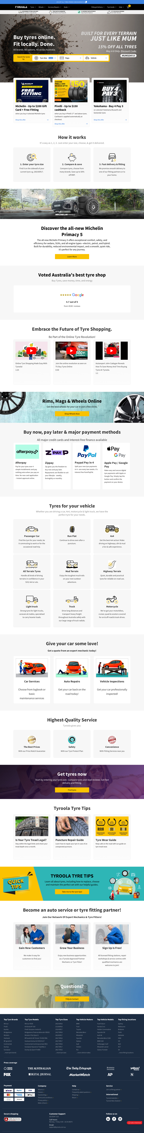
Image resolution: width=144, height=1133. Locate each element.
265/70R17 (59, 1041)
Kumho (6, 1029)
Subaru (78, 1041)
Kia (77, 1050)
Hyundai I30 (101, 1032)
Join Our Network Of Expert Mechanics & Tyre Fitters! (72, 917)
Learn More (72, 256)
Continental (8, 1044)
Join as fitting (114, 1089)
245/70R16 (59, 1032)
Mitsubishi (79, 1035)
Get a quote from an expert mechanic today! (72, 650)
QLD (119, 1044)
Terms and (46, 1098)
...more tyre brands (10, 1053)
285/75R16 (59, 1050)
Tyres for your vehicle (72, 506)
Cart (129, 6)
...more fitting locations (125, 1053)
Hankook (7, 1038)
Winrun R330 (29, 1024)
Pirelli (6, 1027)
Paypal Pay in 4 (84, 462)
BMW (77, 1024)
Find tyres (72, 790)
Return (74, 1098)
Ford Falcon (101, 1024)
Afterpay (20, 462)
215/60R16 (59, 1027)
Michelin (6, 1035)
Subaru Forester (102, 1050)
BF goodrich (8, 1041)
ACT (119, 1047)
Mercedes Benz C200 (104, 1038)
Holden (78, 1047)
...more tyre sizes (60, 1053)
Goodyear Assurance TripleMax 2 (35, 1047)
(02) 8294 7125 (54, 1117)
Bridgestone (8, 1032)
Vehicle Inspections (112, 681)
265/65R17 (59, 1035)
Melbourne (121, 1027)
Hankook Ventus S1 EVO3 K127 (35, 1041)
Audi (77, 1044)
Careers (40, 1092)
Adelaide (121, 1035)
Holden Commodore (104, 1029)
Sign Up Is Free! (112, 948)
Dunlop (6, 1047)
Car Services (32, 681)
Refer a (43, 1103)
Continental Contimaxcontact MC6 (36, 1044)
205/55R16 (59, 1024)
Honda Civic (101, 1027)
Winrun (6, 1024)
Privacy (43, 1100)
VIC (119, 1041)
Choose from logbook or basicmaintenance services (31, 694)
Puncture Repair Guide (69, 840)
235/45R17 (59, 1029)
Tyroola (43, 1095)
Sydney (120, 1024)
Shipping (75, 1095)
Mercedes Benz (81, 1032)
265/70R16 (59, 1038)
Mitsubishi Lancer (102, 1047)
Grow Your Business (72, 948)
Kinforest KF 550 (30, 1027)
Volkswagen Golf (102, 1044)
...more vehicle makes (83, 1053)
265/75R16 (59, 1044)
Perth (120, 1032)
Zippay (49, 463)
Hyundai (79, 1038)
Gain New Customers (32, 948)
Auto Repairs (72, 681)
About (41, 1089)
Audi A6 (99, 1035)
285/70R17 (59, 1047)
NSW (119, 1038)
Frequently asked (81, 1092)
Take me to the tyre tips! (72, 891)
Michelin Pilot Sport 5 (32, 1035)
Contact (76, 1089)
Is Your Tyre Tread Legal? (30, 840)
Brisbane (121, 1029)
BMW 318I (100, 1041)
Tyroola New (114, 1101)
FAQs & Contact (72, 999)
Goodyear (7, 1050)
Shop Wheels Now (72, 413)
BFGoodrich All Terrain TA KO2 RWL (36, 1038)
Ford (77, 1027)
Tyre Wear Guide (106, 840)
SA (119, 1050)
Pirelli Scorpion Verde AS (33, 1029)
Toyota (78, 1029)
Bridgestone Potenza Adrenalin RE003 (37, 1032)
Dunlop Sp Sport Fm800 (32, 1050)
